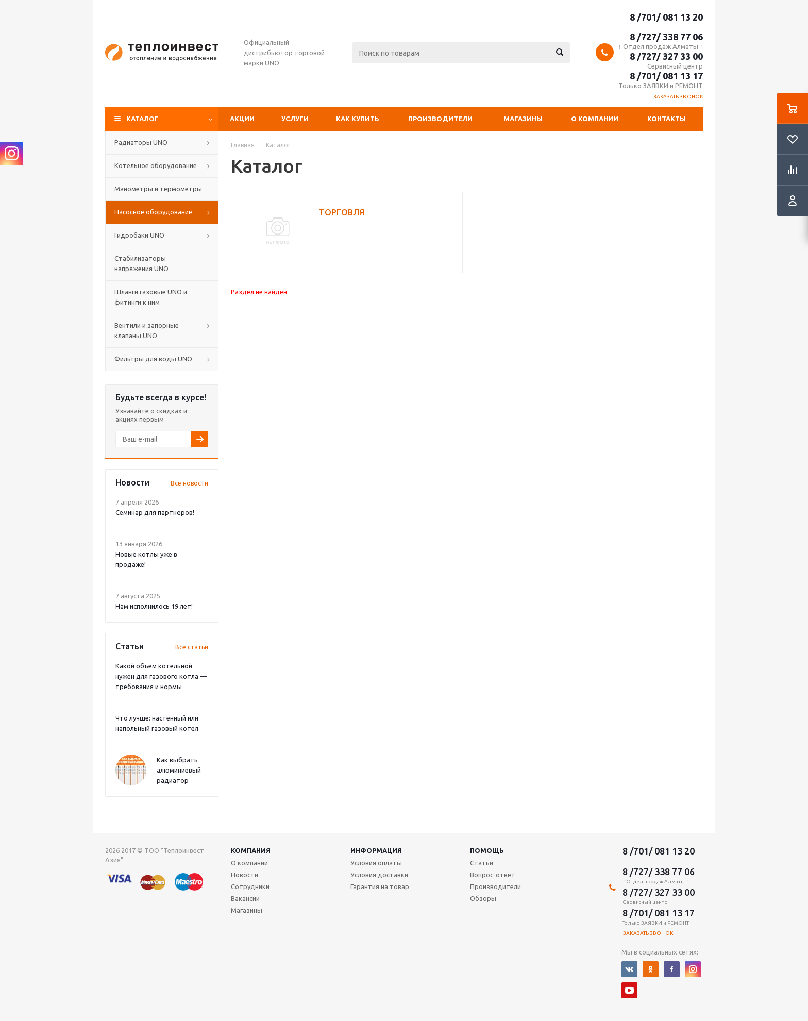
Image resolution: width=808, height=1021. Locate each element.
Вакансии (245, 898)
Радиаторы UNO (140, 142)
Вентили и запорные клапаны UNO (146, 330)
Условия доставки (379, 874)
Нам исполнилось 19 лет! (154, 606)
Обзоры (483, 898)
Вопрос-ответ (492, 874)
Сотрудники (250, 886)
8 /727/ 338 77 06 (666, 36)
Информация (376, 850)
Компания (251, 850)
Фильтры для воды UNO (153, 358)
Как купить (357, 118)
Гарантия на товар (379, 886)
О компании (594, 118)
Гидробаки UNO (139, 235)
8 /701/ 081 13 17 (666, 75)
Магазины (523, 118)
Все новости (189, 483)
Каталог (142, 118)
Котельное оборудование (155, 165)
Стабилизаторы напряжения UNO (141, 263)
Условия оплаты (376, 862)
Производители (440, 118)
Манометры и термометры (158, 188)
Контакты (666, 118)
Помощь (487, 850)
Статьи (481, 862)
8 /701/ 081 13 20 (666, 17)
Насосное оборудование (153, 211)
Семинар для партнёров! (154, 512)
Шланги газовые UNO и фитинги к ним (150, 297)
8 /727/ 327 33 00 (666, 56)
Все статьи (191, 647)
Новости (244, 874)
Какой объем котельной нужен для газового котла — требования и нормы (161, 676)
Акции (242, 118)
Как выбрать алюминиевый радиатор (179, 770)
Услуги (295, 118)
